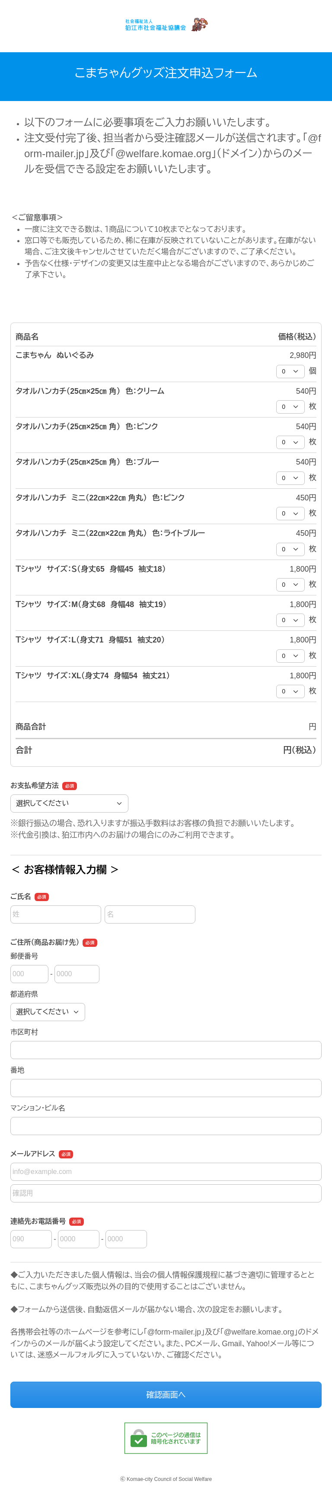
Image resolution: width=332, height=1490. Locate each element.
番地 (17, 1070)
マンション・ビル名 (37, 1108)
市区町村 (24, 1032)
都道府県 (24, 994)
